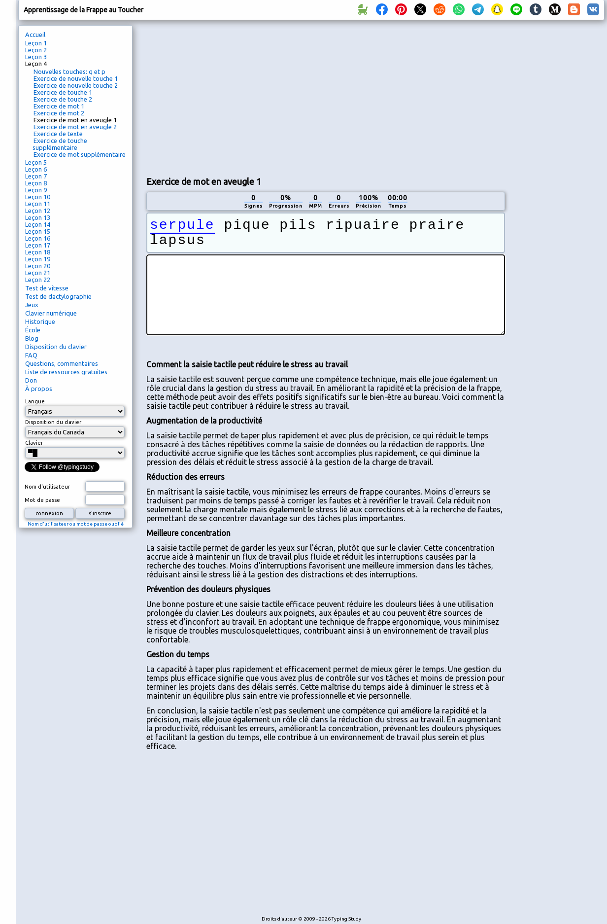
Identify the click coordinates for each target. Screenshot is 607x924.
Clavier (34, 443)
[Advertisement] (262, 97)
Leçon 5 (36, 162)
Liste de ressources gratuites (66, 371)
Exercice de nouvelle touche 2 (76, 85)
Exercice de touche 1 (63, 92)
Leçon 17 (37, 245)
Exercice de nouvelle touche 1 (76, 78)
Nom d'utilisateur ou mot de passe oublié (76, 524)
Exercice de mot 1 (59, 106)
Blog (31, 338)
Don (31, 380)
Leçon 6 (36, 169)
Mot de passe (42, 500)
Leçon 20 (37, 265)
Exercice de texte (58, 133)
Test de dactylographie (58, 296)
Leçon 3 (36, 56)
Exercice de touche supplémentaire (60, 144)
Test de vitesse (46, 287)
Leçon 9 (36, 189)
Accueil (35, 34)
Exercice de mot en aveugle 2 (75, 126)
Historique (40, 321)
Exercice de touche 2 (63, 99)
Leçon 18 (37, 252)
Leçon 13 (37, 217)
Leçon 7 (36, 176)
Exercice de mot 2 (59, 112)
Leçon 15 (37, 231)
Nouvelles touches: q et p (69, 71)
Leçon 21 (37, 272)
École (32, 329)
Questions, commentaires (61, 363)
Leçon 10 (37, 196)
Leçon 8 (36, 182)
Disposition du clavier (56, 346)
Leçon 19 (37, 258)
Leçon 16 (37, 238)
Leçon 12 (37, 210)
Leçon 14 (37, 224)
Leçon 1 (36, 42)
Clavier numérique (51, 313)
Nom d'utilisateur (47, 487)
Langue (35, 401)
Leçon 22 (37, 279)
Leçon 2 (36, 49)
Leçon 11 (37, 203)
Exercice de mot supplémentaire (80, 154)
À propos (38, 388)
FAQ (31, 355)
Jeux (31, 304)
